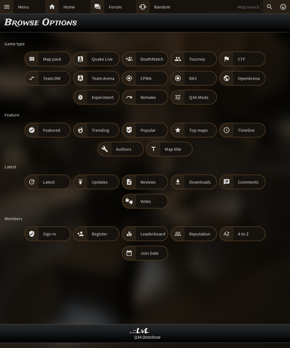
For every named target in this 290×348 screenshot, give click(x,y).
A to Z (243, 234)
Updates (100, 182)
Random (162, 7)
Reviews (148, 182)
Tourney (197, 59)
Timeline (246, 130)
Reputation (199, 234)
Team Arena (103, 78)
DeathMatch (151, 59)
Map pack (52, 59)
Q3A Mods (198, 97)
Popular (148, 130)
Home (69, 7)
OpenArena (249, 78)
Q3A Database (147, 337)
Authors (123, 149)
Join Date (149, 253)
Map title (173, 149)
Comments (248, 182)
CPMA (146, 78)
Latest (49, 182)
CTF (241, 59)
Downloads (200, 182)
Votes (145, 201)
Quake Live (102, 59)
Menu (23, 7)
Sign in (49, 234)
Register (99, 234)
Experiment (103, 97)
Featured (51, 130)
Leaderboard (152, 234)
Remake (148, 97)
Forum (115, 7)
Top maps (198, 130)
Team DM (52, 78)
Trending (100, 130)
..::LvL (139, 331)
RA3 (193, 78)
